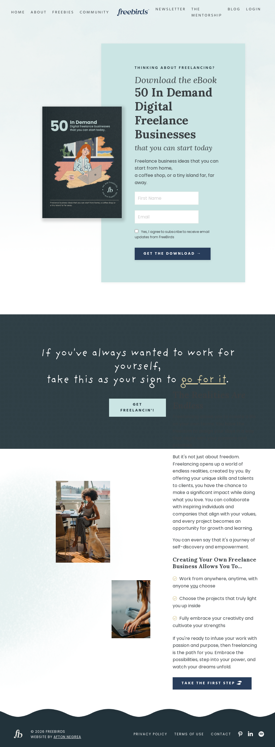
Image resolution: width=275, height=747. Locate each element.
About (39, 12)
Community (94, 12)
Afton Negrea (67, 736)
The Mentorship (206, 12)
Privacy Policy (150, 734)
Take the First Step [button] (212, 683)
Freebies (63, 12)
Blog (234, 9)
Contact (221, 734)
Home (18, 12)
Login (253, 9)
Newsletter (171, 9)
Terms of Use (189, 734)
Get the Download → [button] (173, 253)
